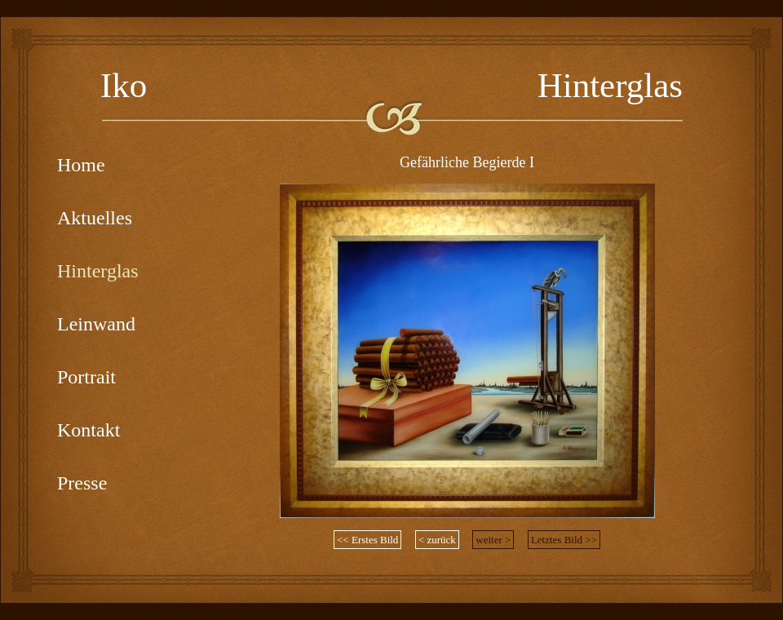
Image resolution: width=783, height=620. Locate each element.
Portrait (86, 377)
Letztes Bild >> (564, 540)
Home (81, 164)
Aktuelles (94, 217)
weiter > (493, 540)
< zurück (437, 540)
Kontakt (88, 430)
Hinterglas (98, 270)
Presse (82, 483)
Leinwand (96, 323)
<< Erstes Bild (367, 540)
